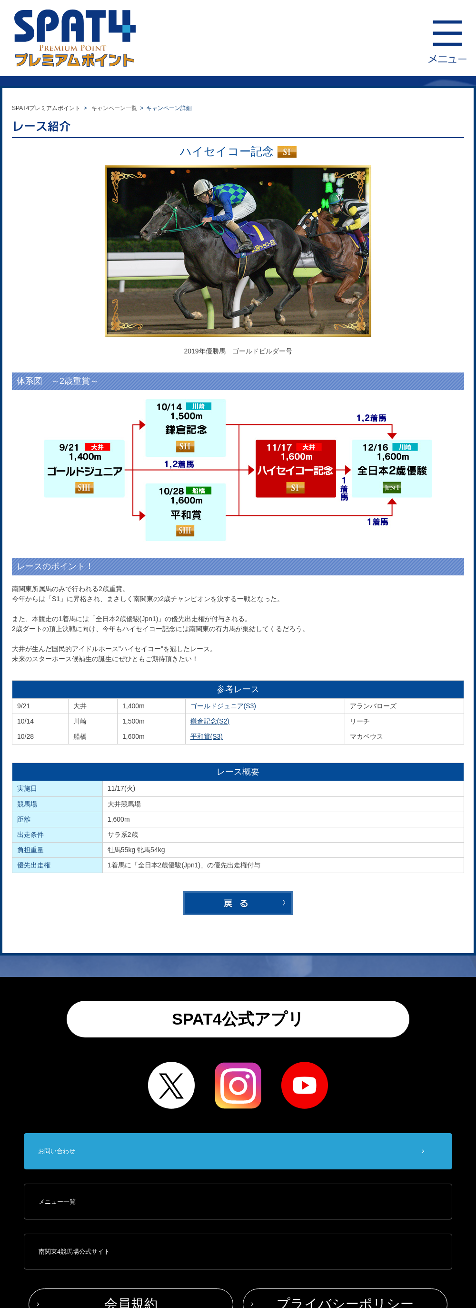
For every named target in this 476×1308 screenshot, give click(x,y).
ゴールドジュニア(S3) (223, 706)
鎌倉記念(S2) (210, 721)
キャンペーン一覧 (114, 108)
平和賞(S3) (206, 736)
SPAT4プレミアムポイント (46, 108)
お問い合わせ (56, 1151)
